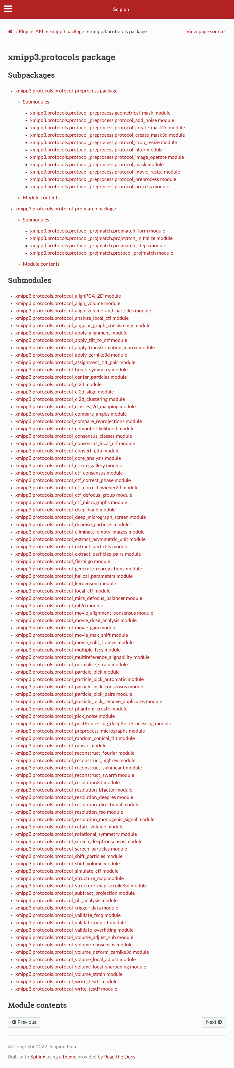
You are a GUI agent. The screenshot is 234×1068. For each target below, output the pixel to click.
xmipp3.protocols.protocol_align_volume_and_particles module (83, 310)
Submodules (36, 102)
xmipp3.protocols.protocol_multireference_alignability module (82, 657)
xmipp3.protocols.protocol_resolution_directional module (77, 804)
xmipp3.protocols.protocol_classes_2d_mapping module (75, 406)
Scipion (121, 9)
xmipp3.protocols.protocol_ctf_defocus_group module (73, 495)
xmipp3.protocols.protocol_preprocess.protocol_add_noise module (102, 120)
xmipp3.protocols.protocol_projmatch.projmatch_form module (97, 231)
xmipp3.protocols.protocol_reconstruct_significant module (78, 767)
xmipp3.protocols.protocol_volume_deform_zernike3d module (82, 952)
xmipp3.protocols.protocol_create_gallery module (68, 465)
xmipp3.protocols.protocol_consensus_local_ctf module (75, 443)
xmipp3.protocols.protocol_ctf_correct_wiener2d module (76, 487)
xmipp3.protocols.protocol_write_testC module (66, 981)
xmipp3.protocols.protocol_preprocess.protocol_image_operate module (107, 157)
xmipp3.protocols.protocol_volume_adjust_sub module (74, 937)
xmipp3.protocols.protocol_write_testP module (66, 989)
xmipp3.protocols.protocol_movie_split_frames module (74, 642)
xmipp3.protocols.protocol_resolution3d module (67, 782)
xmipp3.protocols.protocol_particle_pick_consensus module (79, 686)
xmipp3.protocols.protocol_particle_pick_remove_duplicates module (88, 701)
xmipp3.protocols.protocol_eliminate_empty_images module (80, 532)
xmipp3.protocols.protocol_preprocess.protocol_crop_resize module (103, 142)
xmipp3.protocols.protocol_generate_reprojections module (78, 568)
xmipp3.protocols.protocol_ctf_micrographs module (71, 502)
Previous (24, 1022)
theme (69, 1056)
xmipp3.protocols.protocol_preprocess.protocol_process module (99, 186)
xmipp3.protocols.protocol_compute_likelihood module (74, 428)
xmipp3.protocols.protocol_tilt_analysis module (66, 900)
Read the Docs (119, 1056)
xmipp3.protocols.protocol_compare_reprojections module (78, 421)
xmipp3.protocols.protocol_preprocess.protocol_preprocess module (103, 179)
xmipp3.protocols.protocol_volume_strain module (68, 974)
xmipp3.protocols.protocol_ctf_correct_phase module (73, 480)
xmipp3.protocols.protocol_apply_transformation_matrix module (85, 347)
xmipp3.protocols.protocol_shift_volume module (67, 863)
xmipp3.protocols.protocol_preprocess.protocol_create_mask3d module (107, 135)
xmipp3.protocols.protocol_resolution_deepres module (74, 797)
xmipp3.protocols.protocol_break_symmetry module (71, 369)
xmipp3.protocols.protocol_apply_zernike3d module (71, 355)
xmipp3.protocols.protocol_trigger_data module (66, 908)
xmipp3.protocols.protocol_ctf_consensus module (69, 473)
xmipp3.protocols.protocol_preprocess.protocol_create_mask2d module (107, 127)
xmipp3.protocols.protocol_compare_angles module (71, 414)
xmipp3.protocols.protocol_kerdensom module (65, 583)
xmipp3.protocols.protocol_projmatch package (65, 208)
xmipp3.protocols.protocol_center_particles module (71, 377)
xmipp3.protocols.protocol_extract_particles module (71, 546)
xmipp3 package (66, 31)
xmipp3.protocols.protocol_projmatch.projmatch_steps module (98, 245)
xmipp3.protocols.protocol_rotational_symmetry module (76, 834)
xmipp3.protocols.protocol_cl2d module (58, 384)
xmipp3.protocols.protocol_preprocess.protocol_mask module (97, 164)
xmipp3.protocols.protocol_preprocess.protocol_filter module (96, 149)
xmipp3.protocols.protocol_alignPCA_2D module (68, 296)
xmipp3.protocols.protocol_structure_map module (69, 878)
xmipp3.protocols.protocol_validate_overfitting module (74, 930)
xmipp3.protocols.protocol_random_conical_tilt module (75, 738)
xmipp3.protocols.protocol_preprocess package (66, 90)
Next (214, 1022)
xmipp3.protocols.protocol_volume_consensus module (74, 944)
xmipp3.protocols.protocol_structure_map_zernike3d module (81, 885)
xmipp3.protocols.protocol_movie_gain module (65, 627)
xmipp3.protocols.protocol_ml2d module (59, 605)
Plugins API (31, 31)
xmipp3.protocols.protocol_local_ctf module (62, 591)
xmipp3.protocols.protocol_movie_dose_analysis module (76, 620)
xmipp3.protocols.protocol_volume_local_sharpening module (80, 966)
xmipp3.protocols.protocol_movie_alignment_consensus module (84, 613)
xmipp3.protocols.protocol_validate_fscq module (68, 915)
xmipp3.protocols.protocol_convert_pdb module (67, 450)
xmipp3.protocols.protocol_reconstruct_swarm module (74, 775)
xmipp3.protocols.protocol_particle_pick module (67, 672)
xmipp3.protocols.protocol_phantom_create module (71, 708)
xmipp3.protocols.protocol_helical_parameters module (74, 576)
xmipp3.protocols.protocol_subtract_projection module (75, 893)
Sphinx (37, 1056)
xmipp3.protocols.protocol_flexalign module (62, 561)
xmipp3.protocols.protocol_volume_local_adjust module (75, 959)
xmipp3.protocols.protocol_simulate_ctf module (66, 871)
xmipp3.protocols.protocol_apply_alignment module (71, 333)
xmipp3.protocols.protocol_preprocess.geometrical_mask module (100, 113)
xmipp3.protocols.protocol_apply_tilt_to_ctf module (71, 340)
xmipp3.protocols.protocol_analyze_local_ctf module (72, 318)
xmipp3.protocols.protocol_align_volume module (67, 303)
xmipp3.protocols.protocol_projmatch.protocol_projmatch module (101, 253)
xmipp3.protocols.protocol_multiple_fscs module (68, 649)
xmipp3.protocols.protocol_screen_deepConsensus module (78, 841)
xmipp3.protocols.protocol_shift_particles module (68, 856)
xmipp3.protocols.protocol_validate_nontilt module (70, 922)
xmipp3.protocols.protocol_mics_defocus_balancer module (78, 598)
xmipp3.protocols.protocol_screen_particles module (71, 849)
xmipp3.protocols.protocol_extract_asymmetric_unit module (80, 539)
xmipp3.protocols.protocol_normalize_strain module (71, 664)
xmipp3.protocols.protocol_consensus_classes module (73, 436)
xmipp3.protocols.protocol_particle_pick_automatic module (79, 679)
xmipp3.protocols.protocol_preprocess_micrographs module (80, 731)
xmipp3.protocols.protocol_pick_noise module (65, 716)
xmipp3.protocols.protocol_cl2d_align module (64, 391)
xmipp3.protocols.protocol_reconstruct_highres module (75, 760)
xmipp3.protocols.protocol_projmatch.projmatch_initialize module (101, 238)
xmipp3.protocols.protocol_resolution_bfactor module (73, 790)
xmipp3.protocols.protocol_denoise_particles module (72, 524)
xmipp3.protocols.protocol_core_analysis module (68, 458)
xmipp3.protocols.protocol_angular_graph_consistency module (82, 325)
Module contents (41, 197)
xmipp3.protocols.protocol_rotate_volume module (69, 826)
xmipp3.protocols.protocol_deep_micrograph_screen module (80, 517)
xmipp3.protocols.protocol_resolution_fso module (69, 812)
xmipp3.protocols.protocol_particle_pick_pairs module (73, 694)
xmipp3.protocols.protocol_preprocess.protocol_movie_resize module (105, 172)
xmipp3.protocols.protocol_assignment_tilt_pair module (75, 362)
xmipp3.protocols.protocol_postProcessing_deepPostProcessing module (93, 723)
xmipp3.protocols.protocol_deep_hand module (65, 509)
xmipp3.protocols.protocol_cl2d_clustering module (70, 399)
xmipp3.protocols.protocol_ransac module (60, 745)
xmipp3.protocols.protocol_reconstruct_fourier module (74, 753)
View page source (205, 31)
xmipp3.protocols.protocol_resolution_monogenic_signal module (84, 819)
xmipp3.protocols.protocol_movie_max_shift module (71, 635)
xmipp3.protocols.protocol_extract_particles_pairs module (78, 554)
